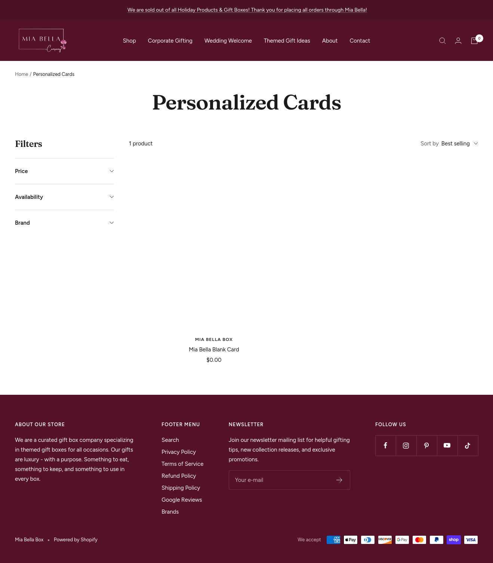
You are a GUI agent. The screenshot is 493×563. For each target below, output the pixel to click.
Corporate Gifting (170, 40)
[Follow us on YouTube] (447, 445)
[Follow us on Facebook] (385, 445)
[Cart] (474, 40)
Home (21, 74)
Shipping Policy (180, 487)
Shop (129, 40)
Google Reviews (181, 499)
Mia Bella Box (214, 339)
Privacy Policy (178, 452)
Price (64, 171)
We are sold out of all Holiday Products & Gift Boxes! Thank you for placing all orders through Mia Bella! (247, 10)
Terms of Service (182, 464)
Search (170, 440)
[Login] (458, 40)
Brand (64, 222)
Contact (359, 40)
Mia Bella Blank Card (214, 349)
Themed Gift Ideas (287, 40)
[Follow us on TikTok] (467, 445)
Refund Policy (178, 476)
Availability (64, 197)
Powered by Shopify (76, 539)
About (330, 40)
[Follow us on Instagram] (406, 445)
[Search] (442, 40)
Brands (170, 511)
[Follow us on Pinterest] (426, 445)
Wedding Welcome (228, 40)
